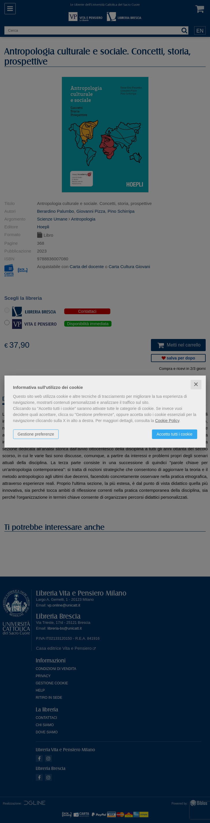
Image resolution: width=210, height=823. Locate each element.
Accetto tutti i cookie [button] (174, 434)
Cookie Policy (167, 420)
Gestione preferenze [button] (36, 434)
